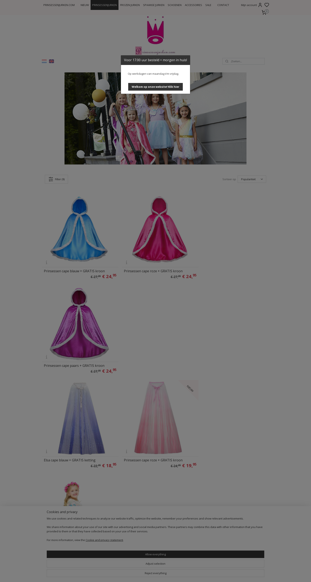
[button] (155, 87)
